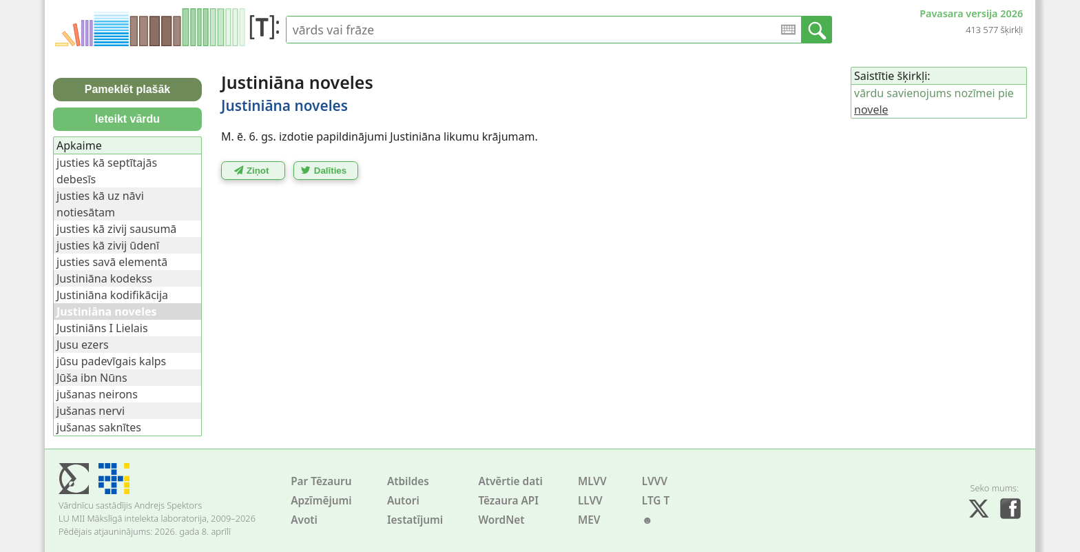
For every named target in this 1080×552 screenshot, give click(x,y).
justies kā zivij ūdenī (107, 245)
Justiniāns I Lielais (102, 328)
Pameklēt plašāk (128, 89)
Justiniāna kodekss (104, 278)
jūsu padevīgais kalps (111, 361)
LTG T (655, 500)
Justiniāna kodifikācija (112, 295)
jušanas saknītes (98, 427)
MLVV (592, 481)
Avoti (304, 520)
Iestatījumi (415, 520)
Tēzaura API (508, 500)
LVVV (654, 481)
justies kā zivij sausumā (116, 228)
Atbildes (408, 481)
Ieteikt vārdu (127, 119)
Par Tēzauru (321, 481)
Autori (403, 500)
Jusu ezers (82, 344)
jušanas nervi (90, 410)
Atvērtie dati (510, 481)
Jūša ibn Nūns (91, 377)
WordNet (501, 520)
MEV (589, 520)
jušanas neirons (97, 394)
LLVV (590, 500)
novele (871, 109)
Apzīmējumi (321, 500)
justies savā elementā (111, 261)
